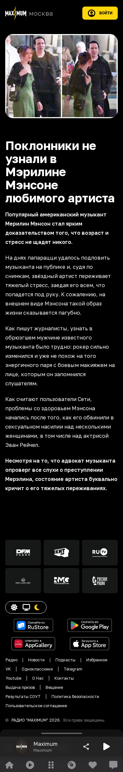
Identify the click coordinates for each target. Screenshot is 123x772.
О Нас (38, 678)
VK (8, 669)
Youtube (13, 678)
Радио (11, 659)
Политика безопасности (75, 696)
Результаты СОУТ (23, 696)
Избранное (96, 659)
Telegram (73, 669)
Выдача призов (20, 687)
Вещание (54, 687)
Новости (36, 659)
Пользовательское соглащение (36, 705)
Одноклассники (37, 669)
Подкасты (65, 659)
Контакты (64, 678)
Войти (100, 13)
